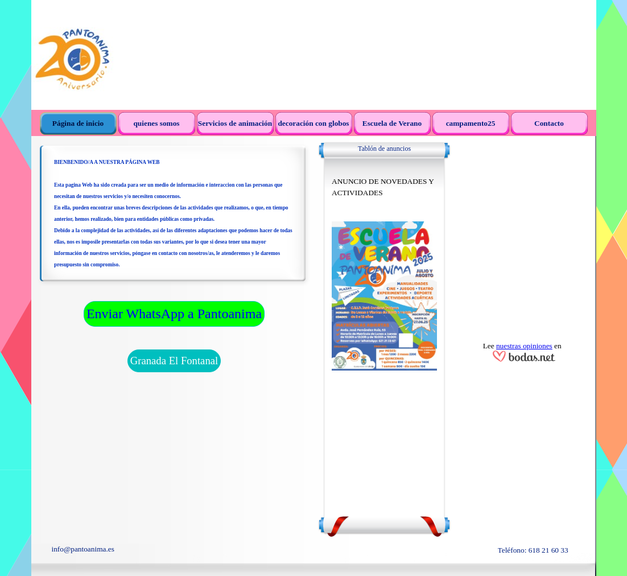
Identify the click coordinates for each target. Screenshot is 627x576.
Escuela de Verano (392, 123)
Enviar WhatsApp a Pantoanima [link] (174, 313)
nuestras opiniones (524, 346)
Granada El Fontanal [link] (174, 361)
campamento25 (471, 123)
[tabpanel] (174, 218)
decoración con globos (313, 123)
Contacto (549, 123)
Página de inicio (78, 123)
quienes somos (156, 123)
